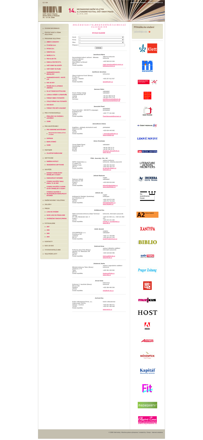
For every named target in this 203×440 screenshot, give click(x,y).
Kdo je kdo (49, 245)
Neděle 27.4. (51, 55)
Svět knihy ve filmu (54, 69)
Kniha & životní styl (54, 62)
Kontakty (49, 241)
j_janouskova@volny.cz (110, 133)
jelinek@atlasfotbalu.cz (110, 185)
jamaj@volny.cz (108, 81)
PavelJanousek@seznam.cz (112, 116)
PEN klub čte (51, 58)
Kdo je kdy (51, 82)
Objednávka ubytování (55, 165)
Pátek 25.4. (50, 48)
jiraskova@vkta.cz (108, 273)
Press (47, 208)
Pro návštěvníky (52, 126)
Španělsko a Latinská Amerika (55, 87)
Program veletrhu (52, 38)
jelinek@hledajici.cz (109, 202)
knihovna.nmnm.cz (109, 66)
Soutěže (48, 169)
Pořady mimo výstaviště (55, 98)
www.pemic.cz (107, 309)
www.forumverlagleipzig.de (111, 100)
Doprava (50, 138)
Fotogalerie (50, 223)
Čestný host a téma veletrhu (53, 33)
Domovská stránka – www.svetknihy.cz (146, 2)
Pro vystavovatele (52, 113)
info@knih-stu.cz (108, 290)
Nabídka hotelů (52, 161)
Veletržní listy (51, 254)
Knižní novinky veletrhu (55, 200)
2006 (48, 230)
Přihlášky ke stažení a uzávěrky (55, 117)
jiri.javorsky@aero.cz (109, 168)
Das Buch (50, 105)
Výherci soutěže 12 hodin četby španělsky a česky (56, 187)
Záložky (48, 204)
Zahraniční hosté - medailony (53, 73)
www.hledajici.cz (108, 204)
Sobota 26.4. (51, 52)
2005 (48, 233)
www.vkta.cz (107, 275)
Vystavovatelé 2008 (52, 250)
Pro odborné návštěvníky (56, 129)
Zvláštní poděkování (54, 153)
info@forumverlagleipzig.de (111, 99)
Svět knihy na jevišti (54, 65)
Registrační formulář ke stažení (57, 133)
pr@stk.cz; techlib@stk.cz (111, 221)
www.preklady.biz (108, 135)
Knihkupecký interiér (55, 178)
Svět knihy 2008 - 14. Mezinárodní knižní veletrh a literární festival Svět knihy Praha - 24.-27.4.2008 (101, 10)
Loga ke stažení (52, 212)
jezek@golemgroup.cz (110, 239)
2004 (48, 237)
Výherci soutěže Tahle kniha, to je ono (55, 182)
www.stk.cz (106, 223)
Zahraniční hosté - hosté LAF (56, 78)
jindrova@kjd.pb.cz (109, 256)
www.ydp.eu (107, 152)
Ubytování (49, 158)
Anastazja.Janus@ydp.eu (111, 151)
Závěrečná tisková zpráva (57, 218)
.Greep (148, 432)
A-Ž (99, 28)
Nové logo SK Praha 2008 (56, 215)
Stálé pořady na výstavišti (57, 101)
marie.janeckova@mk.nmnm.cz (113, 64)
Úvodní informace (52, 28)
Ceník (49, 121)
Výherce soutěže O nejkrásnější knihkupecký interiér (57, 193)
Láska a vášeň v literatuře (57, 94)
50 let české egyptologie (56, 91)
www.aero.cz (107, 169)
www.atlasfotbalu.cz (109, 187)
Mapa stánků (51, 141)
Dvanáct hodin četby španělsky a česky (54, 173)
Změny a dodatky (53, 42)
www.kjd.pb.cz (107, 257)
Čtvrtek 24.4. (51, 45)
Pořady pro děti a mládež (56, 108)
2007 (48, 226)
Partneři (48, 150)
